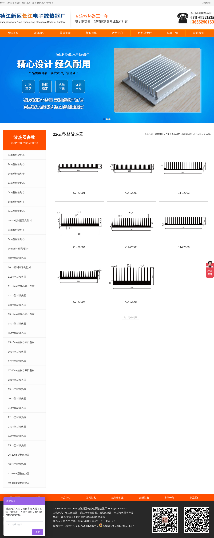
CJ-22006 (183, 247)
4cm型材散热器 (16, 183)
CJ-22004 (79, 247)
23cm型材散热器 (17, 426)
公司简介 (39, 32)
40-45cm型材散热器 (19, 482)
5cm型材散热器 (16, 192)
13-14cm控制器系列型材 (21, 314)
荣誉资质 (65, 32)
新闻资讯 (91, 32)
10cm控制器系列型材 (19, 267)
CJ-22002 (131, 192)
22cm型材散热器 (17, 417)
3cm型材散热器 (16, 173)
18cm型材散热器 (17, 379)
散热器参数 (145, 32)
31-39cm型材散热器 (19, 473)
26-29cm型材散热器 (19, 454)
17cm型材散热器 (17, 361)
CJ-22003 (183, 192)
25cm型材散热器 (17, 445)
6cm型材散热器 (16, 201)
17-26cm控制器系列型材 (21, 370)
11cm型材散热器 (17, 276)
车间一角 (172, 32)
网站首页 (13, 32)
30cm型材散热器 (17, 464)
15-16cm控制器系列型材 (21, 342)
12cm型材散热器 (17, 295)
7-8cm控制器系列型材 (20, 220)
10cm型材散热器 (17, 258)
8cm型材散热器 (16, 229)
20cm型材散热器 (17, 398)
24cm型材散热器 (17, 436)
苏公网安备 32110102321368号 (117, 526)
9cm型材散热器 (16, 239)
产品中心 (117, 32)
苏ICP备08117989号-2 (87, 526)
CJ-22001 (79, 192)
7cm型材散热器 (16, 211)
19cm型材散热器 (17, 389)
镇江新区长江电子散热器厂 (167, 134)
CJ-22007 (79, 301)
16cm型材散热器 (17, 351)
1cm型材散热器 (16, 155)
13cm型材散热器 (17, 304)
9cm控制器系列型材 (19, 248)
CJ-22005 (131, 247)
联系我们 (207, 3)
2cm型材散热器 (16, 164)
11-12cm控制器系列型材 (21, 286)
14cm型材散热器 (17, 323)
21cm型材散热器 (17, 407)
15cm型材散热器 (17, 333)
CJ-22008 (131, 301)
